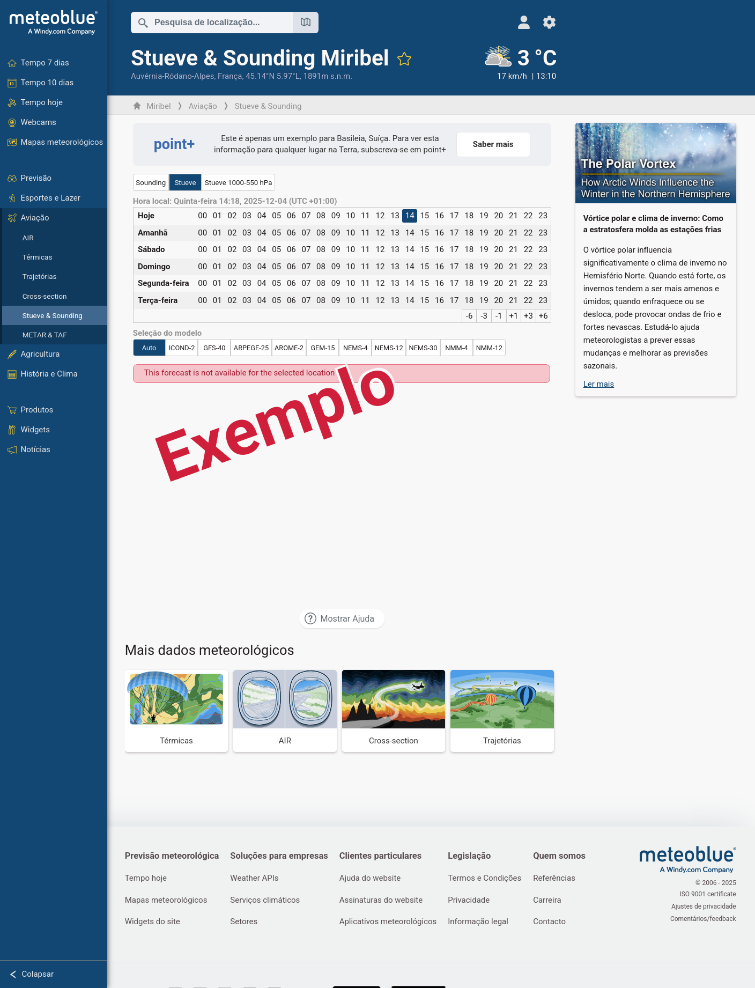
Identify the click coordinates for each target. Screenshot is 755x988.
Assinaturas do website (383, 900)
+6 (544, 316)
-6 (470, 316)
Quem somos (563, 856)
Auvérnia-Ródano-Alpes (172, 76)
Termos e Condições (487, 878)
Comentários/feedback (704, 918)
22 (529, 215)
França (230, 76)
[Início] (53, 22)
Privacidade (472, 900)
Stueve (186, 183)
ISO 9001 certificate (708, 895)
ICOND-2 (182, 348)
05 (277, 215)
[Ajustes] (543, 22)
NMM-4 (457, 348)
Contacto (553, 922)
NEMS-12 (389, 348)
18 (470, 215)
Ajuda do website (372, 878)
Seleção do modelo (168, 333)
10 (351, 215)
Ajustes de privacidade (704, 906)
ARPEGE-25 (251, 348)
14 (410, 215)
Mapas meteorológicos (166, 900)
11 (366, 215)
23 (544, 215)
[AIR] (286, 711)
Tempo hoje (146, 878)
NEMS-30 (424, 348)
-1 (499, 316)
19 (484, 215)
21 (514, 215)
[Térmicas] (177, 711)
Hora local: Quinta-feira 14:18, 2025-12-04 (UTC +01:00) (236, 201)
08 (321, 215)
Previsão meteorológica (172, 856)
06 (292, 215)
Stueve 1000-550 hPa (239, 183)
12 (381, 215)
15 (425, 215)
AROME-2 (289, 348)
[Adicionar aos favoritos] (404, 58)
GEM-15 (324, 348)
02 (233, 215)
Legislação (472, 856)
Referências (558, 878)
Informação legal (481, 922)
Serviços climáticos (266, 900)
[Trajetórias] (503, 711)
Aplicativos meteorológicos (390, 922)
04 (262, 215)
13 (396, 215)
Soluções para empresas (280, 856)
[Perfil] (517, 22)
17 (455, 215)
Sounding (152, 183)
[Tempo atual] (514, 64)
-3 (485, 316)
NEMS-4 (356, 348)
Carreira (551, 900)
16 (440, 215)
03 (247, 215)
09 (336, 215)
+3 (529, 316)
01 (218, 215)
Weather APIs (256, 878)
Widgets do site (153, 922)
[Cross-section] (394, 711)
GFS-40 (215, 348)
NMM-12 (490, 348)
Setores (245, 922)
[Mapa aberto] (306, 22)
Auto (150, 348)
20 (499, 215)
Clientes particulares (383, 856)
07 (307, 215)
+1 (514, 316)
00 (203, 215)
